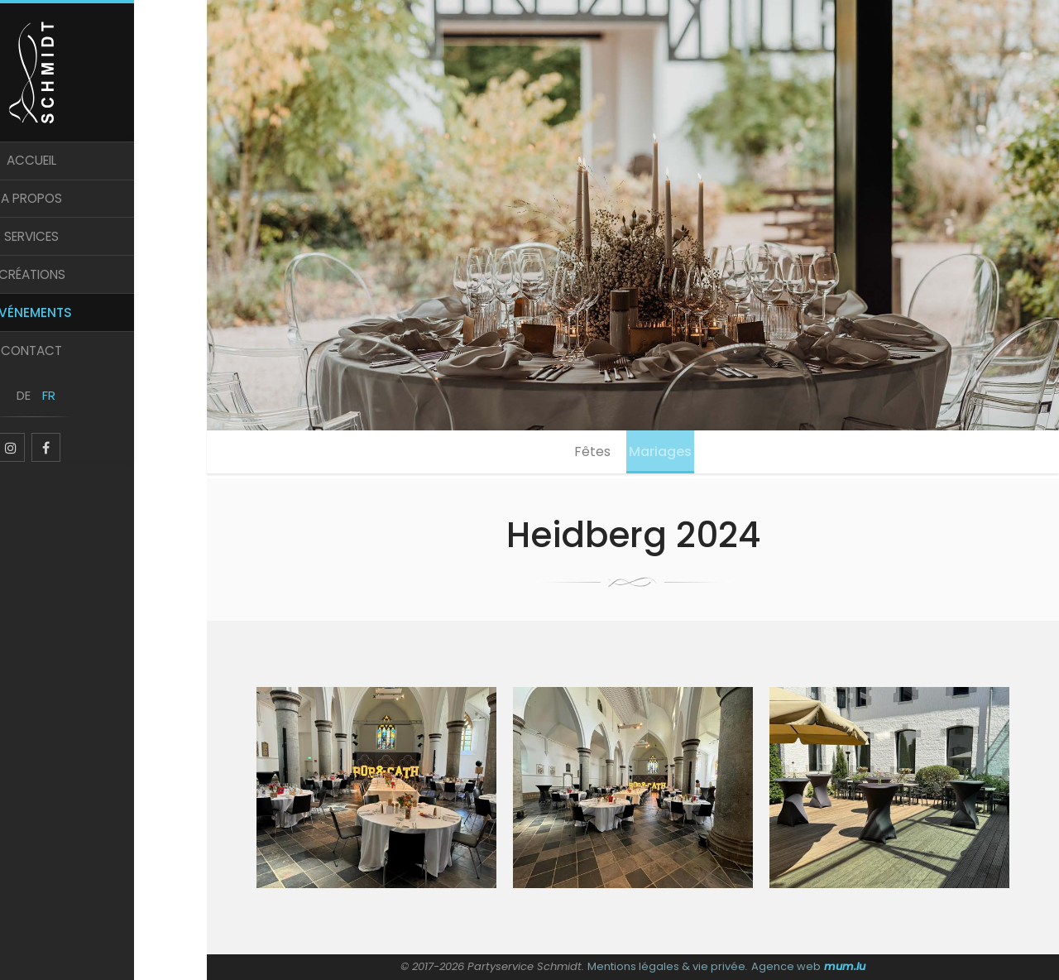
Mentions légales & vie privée (667, 966)
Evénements (104, 337)
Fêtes (587, 454)
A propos (103, 213)
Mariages (666, 454)
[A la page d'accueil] (103, 76)
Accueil (103, 172)
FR (115, 428)
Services (104, 255)
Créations (104, 295)
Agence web (785, 966)
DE (91, 428)
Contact (104, 378)
